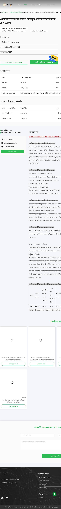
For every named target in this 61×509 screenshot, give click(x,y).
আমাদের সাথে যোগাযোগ (14, 62)
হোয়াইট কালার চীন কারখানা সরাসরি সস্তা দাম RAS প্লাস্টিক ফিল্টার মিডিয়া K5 (13, 359)
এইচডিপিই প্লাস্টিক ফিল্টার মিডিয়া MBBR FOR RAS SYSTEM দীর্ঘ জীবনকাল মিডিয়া (42, 359)
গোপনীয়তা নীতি (7, 507)
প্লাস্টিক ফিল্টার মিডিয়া (16, 12)
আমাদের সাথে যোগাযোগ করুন (51, 6)
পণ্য (25, 5)
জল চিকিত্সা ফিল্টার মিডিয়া (53, 310)
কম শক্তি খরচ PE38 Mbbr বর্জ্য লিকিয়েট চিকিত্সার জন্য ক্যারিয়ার (13, 401)
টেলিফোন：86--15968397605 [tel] (10, 479)
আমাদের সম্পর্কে (36, 5)
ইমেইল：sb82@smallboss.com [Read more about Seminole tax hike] (11, 483)
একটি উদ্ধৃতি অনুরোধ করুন (44, 62)
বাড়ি (18, 5)
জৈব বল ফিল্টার (39, 310)
